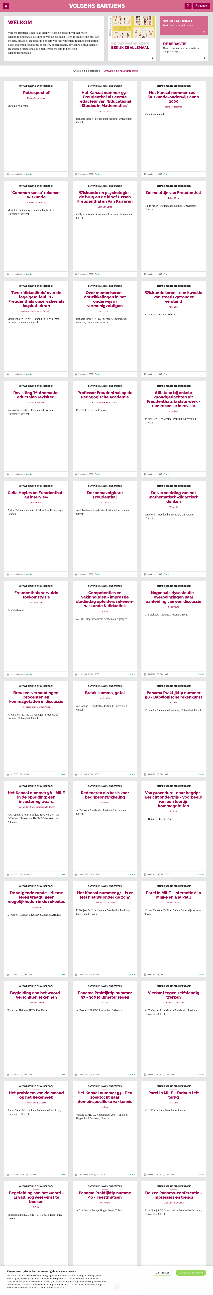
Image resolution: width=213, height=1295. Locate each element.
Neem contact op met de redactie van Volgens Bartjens (184, 51)
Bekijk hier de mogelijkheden (184, 26)
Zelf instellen (162, 1272)
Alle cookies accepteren (191, 1272)
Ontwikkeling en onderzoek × (121, 71)
